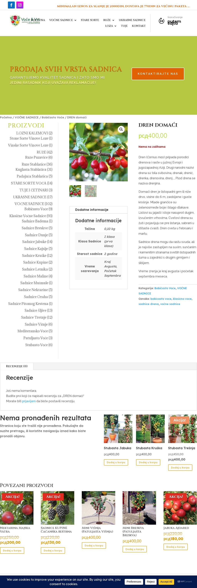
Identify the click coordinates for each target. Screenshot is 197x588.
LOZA (109, 26)
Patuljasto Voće (35, 338)
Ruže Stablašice (34, 164)
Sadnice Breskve (35, 228)
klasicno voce (182, 299)
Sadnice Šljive (35, 310)
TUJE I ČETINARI (33, 190)
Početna (6, 117)
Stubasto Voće (36, 345)
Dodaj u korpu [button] (116, 462)
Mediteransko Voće (33, 331)
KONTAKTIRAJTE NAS (140, 74)
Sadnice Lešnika (35, 269)
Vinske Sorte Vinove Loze (28, 145)
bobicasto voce (160, 299)
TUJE (124, 26)
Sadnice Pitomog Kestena (28, 304)
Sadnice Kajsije (36, 248)
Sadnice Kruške (34, 255)
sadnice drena (149, 304)
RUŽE (107, 20)
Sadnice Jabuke (34, 242)
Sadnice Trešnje (33, 317)
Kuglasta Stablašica (31, 169)
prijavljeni (29, 401)
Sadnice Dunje (36, 235)
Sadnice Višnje (36, 324)
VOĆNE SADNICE (61, 20)
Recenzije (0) (17, 366)
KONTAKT (139, 26)
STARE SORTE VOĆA (28, 183)
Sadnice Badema (35, 221)
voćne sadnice (170, 304)
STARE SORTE (90, 20)
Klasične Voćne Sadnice (27, 216)
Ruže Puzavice (36, 157)
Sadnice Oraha (36, 297)
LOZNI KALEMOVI (32, 133)
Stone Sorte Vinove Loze (29, 138)
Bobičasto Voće (53, 117)
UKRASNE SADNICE (132, 20)
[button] (121, 129)
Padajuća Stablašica (32, 176)
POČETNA (38, 20)
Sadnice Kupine (35, 262)
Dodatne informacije (91, 210)
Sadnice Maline (36, 276)
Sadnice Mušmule (34, 283)
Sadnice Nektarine (33, 290)
